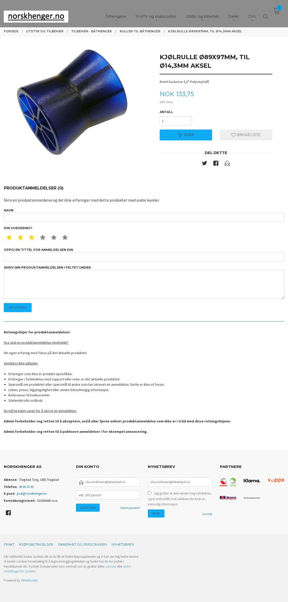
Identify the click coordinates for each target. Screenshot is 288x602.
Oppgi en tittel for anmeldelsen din (144, 254)
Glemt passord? (130, 508)
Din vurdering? (18, 228)
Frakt (9, 544)
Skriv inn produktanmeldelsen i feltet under (144, 282)
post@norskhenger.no (32, 493)
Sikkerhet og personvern (82, 544)
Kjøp (186, 135)
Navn (144, 215)
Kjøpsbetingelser (36, 544)
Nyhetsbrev (123, 544)
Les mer (207, 514)
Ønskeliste (246, 135)
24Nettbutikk (29, 580)
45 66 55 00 (26, 487)
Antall (166, 112)
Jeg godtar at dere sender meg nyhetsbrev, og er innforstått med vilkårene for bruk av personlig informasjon (180, 498)
